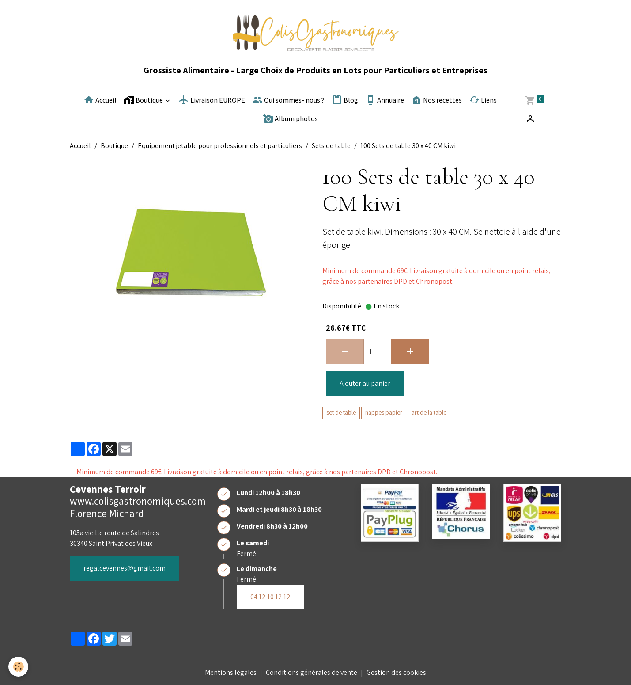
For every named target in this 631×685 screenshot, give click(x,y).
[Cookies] (19, 667)
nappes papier (383, 412)
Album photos (290, 118)
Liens (483, 100)
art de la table (429, 412)
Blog (345, 100)
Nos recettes (436, 100)
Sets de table (331, 145)
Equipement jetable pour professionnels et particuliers (220, 145)
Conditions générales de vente (311, 672)
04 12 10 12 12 (270, 596)
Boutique (144, 100)
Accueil (100, 100)
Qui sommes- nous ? (288, 100)
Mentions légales (231, 672)
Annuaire (384, 100)
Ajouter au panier (365, 383)
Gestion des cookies (396, 672)
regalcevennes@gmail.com (124, 568)
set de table (341, 412)
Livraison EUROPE (211, 100)
